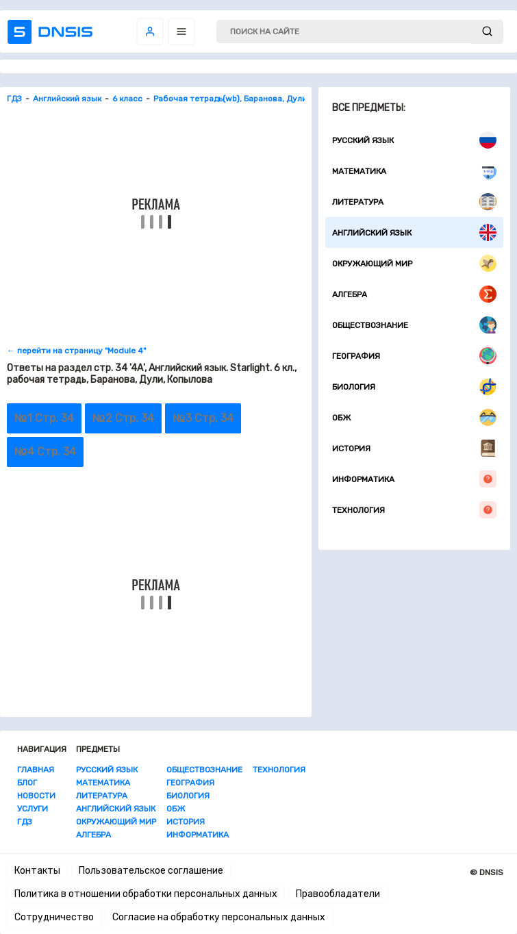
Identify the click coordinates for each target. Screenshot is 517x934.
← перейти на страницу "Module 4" (76, 350)
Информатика (414, 479)
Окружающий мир (414, 263)
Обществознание (414, 324)
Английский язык (414, 232)
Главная (35, 769)
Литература (414, 201)
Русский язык (414, 140)
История (414, 448)
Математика (414, 170)
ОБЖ (414, 417)
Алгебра (414, 294)
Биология (414, 386)
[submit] (487, 32)
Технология (414, 509)
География (414, 355)
